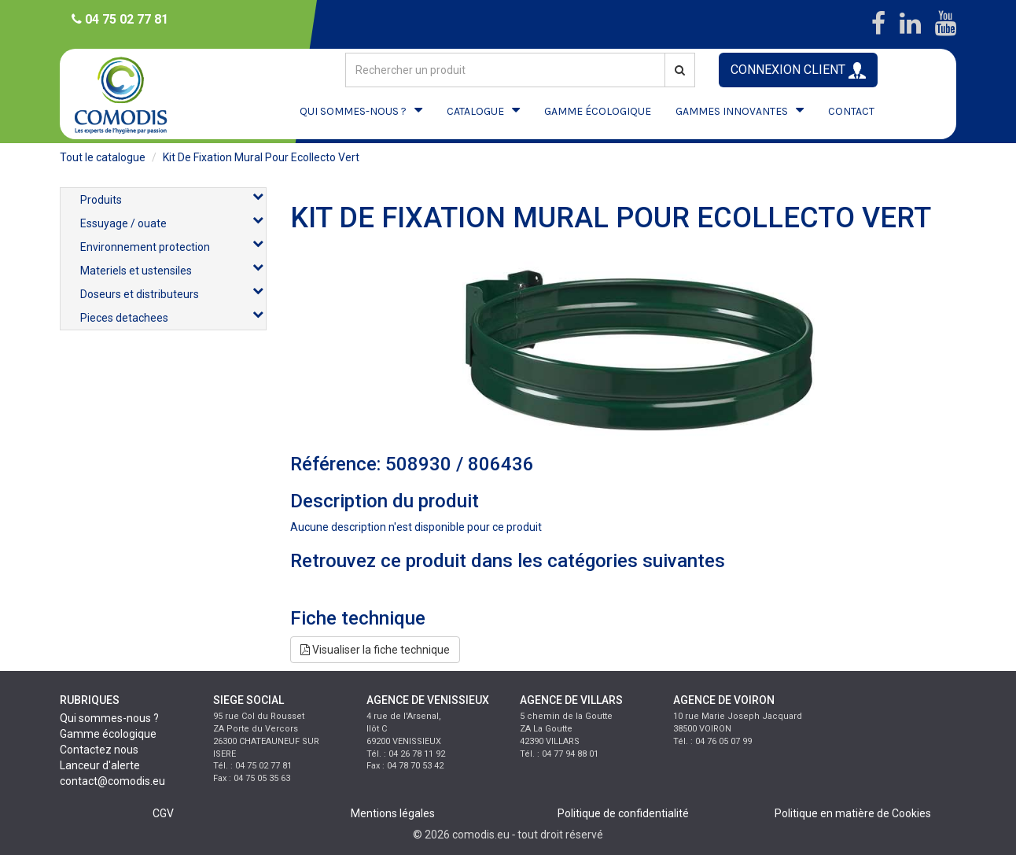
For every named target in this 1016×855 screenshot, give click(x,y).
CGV (163, 813)
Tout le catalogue (102, 157)
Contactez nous (99, 749)
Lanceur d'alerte (100, 765)
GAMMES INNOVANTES (731, 111)
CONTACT (851, 111)
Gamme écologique (108, 734)
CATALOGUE (475, 111)
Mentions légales (393, 813)
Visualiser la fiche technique (375, 649)
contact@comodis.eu (112, 781)
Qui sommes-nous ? (109, 718)
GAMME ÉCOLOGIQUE (597, 111)
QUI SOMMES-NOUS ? (353, 111)
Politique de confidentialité (623, 813)
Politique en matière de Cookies (853, 813)
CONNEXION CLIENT (798, 70)
